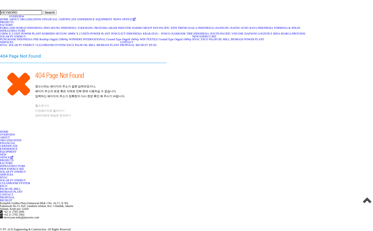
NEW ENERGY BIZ (204, 36)
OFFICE (129, 19)
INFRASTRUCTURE (12, 30)
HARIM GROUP (142, 28)
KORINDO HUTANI (54, 33)
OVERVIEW (16, 16)
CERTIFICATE (68, 19)
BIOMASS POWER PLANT (247, 39)
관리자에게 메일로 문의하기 (53, 115)
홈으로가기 (42, 105)
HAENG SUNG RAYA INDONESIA (251, 28)
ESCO (205, 39)
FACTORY (6, 25)
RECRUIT (142, 45)
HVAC (196, 39)
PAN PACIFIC (161, 28)
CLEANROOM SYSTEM (51, 45)
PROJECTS (7, 22)
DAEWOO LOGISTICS (258, 33)
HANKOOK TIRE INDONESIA (190, 33)
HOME (4, 19)
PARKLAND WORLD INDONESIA (21, 28)
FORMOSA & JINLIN (287, 28)
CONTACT (126, 42)
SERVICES (6, 42)
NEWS (117, 19)
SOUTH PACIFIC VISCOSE (227, 33)
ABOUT (14, 19)
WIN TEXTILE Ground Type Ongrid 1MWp (165, 39)
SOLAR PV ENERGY (13, 36)
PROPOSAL (127, 45)
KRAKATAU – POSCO (157, 33)
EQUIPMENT (104, 19)
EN (150, 45)
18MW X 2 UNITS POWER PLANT (89, 33)
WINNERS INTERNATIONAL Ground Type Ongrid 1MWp (104, 39)
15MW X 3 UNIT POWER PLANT (20, 33)
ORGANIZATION (31, 19)
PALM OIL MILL (219, 39)
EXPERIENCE (86, 19)
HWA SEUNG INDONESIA (60, 28)
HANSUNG (222, 28)
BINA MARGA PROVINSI (289, 33)
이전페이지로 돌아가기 (49, 110)
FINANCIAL (50, 19)
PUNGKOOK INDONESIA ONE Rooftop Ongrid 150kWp (34, 39)
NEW (3, 154)
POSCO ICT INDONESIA (126, 33)
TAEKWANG (85, 28)
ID (154, 45)
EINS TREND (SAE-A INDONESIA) (193, 28)
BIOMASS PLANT (108, 45)
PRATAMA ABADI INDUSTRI (112, 28)
